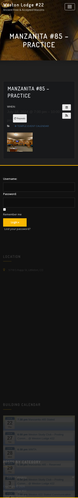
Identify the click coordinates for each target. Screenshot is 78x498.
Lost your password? (17, 229)
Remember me (12, 214)
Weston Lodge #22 (23, 4)
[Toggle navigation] (70, 6)
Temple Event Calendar (32, 135)
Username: (10, 179)
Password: (9, 194)
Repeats (20, 127)
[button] (66, 125)
